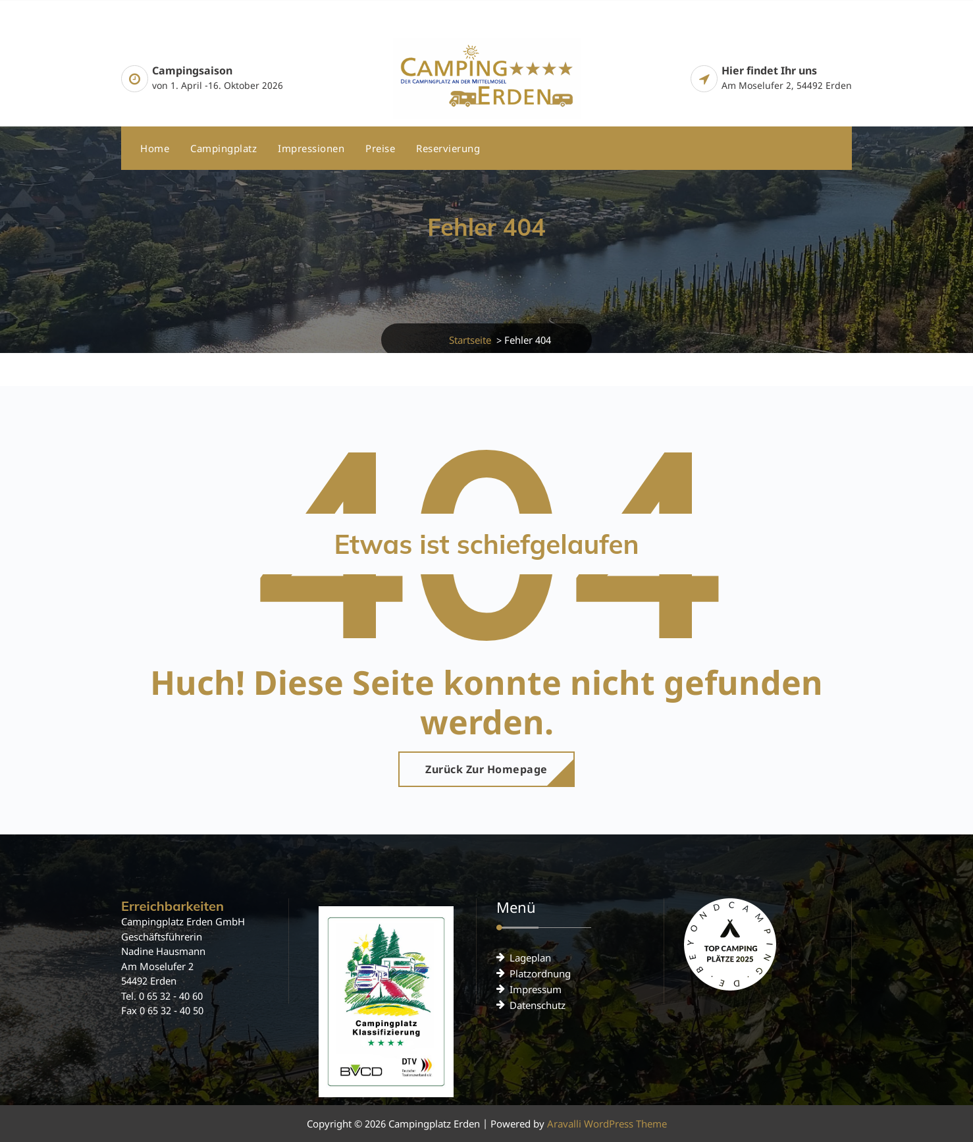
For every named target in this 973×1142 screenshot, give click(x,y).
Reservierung (448, 148)
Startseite (470, 339)
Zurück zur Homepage (486, 769)
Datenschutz (537, 1005)
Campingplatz (223, 148)
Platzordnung (540, 973)
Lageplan (530, 957)
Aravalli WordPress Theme (607, 1123)
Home (154, 148)
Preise (380, 148)
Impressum (536, 989)
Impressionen (311, 148)
